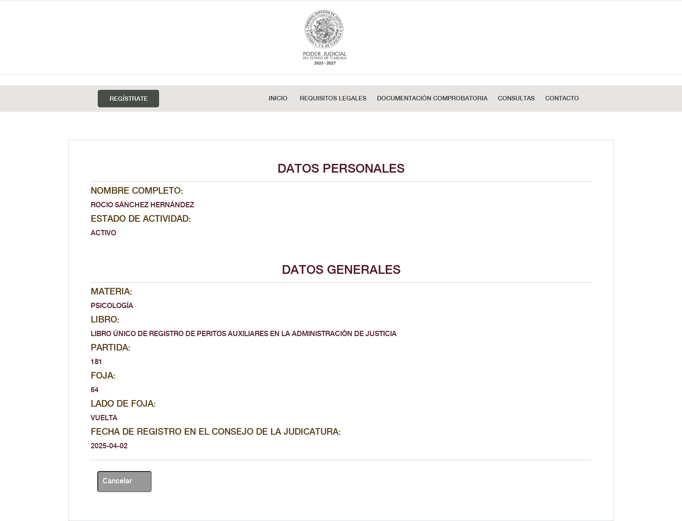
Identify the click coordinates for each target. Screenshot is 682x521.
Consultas (516, 99)
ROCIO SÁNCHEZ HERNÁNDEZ (142, 205)
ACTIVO (103, 233)
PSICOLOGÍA (112, 306)
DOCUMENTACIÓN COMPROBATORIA (432, 99)
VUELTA (104, 418)
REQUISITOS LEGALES (333, 99)
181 (97, 362)
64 (95, 390)
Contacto (562, 99)
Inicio (278, 99)
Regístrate (129, 99)
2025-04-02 (109, 446)
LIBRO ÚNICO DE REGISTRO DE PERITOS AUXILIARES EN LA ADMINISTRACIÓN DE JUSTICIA (244, 334)
